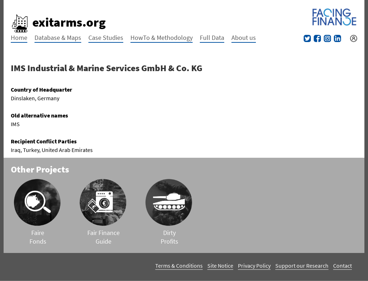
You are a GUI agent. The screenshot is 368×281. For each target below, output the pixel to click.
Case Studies (105, 37)
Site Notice (220, 265)
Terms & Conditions (179, 265)
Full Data (212, 37)
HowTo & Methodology (161, 37)
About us (243, 37)
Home (19, 37)
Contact (342, 265)
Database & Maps (57, 37)
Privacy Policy (254, 265)
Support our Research (301, 265)
